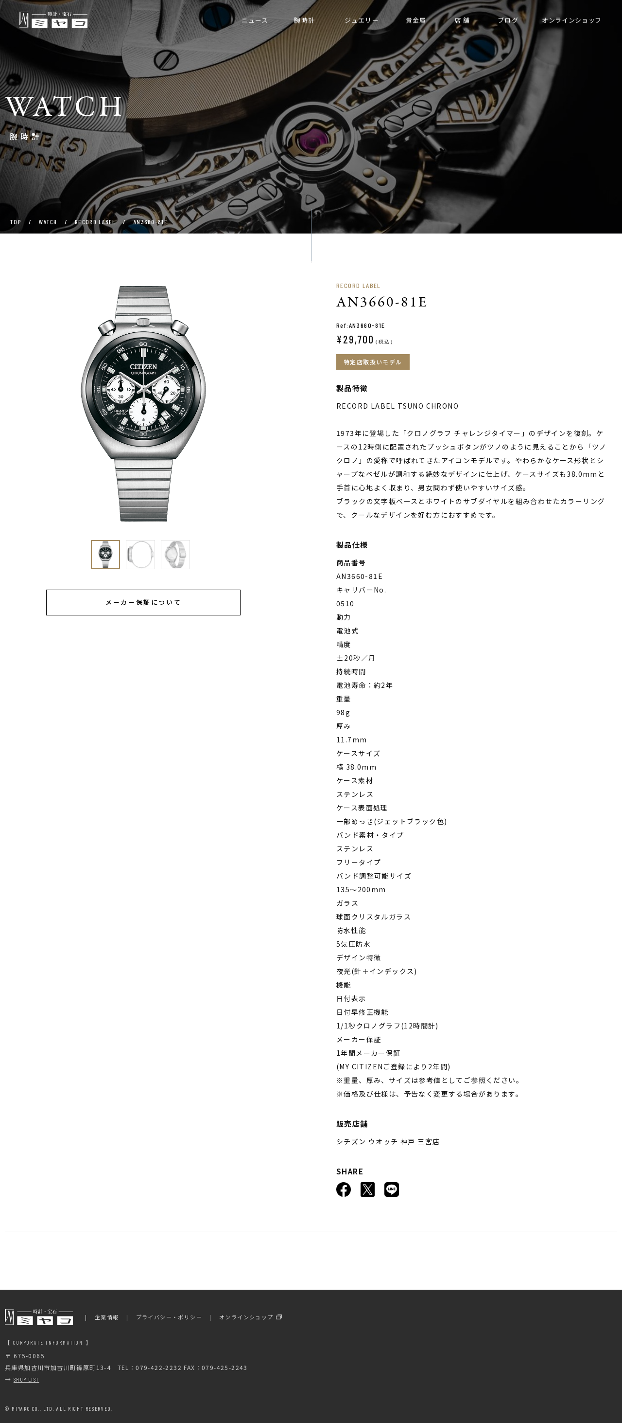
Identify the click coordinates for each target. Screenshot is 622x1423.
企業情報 (107, 1317)
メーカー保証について (143, 602)
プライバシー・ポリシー (169, 1317)
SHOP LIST (26, 1379)
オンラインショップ (246, 1317)
